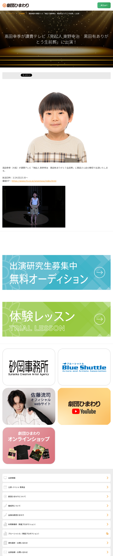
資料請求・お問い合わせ (18, 543)
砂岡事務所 (22, 524)
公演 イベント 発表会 (16, 487)
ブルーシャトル (24, 533)
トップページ (10, 13)
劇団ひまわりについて (17, 496)
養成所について (14, 505)
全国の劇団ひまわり (16, 515)
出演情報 (22, 13)
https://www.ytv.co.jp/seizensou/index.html (34, 180)
